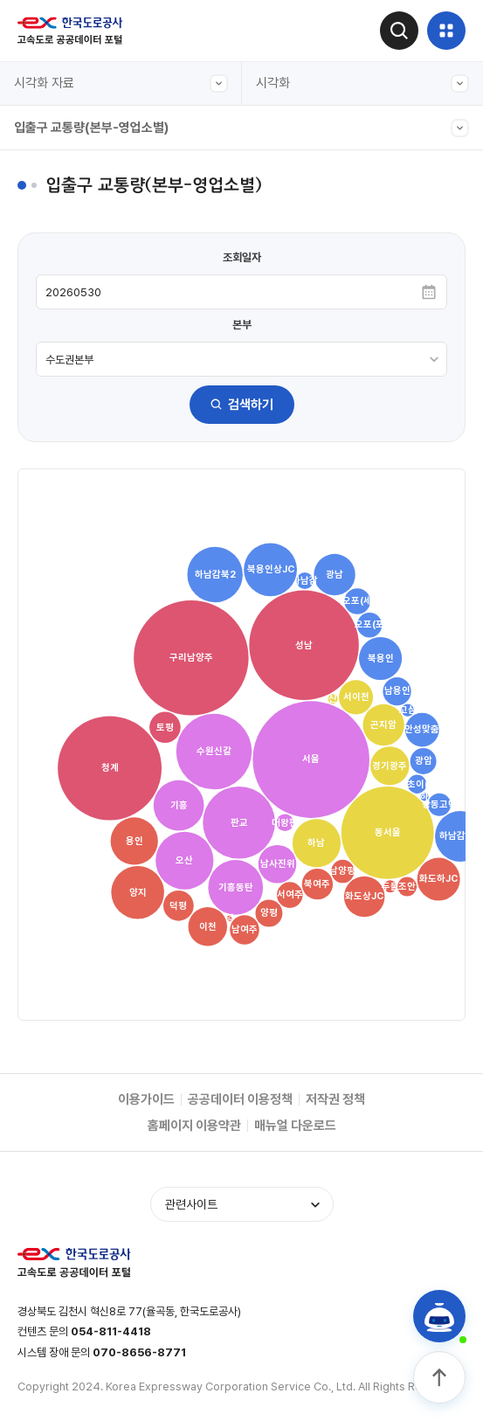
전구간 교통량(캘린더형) (93, 210)
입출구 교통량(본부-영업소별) (241, 128)
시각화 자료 (121, 83)
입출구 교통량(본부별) (87, 532)
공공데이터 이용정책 (240, 1099)
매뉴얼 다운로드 (295, 1125)
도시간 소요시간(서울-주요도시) (113, 411)
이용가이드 (146, 1099)
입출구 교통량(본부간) (87, 251)
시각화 (363, 83)
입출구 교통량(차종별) (87, 371)
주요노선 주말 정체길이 (90, 452)
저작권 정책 (335, 1099)
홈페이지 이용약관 (194, 1125)
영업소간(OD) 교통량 (85, 492)
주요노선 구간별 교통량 (90, 331)
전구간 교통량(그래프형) (93, 170)
